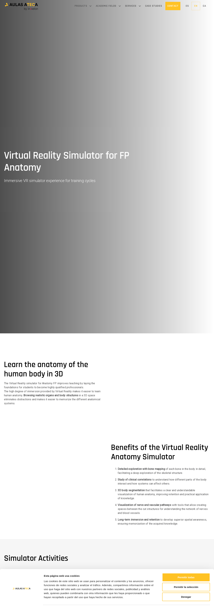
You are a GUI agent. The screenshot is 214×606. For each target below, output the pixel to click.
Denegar (186, 584)
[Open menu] (90, 6)
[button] (21, 6)
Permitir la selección (186, 575)
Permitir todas (186, 565)
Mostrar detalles (181, 599)
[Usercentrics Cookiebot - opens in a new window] (21, 599)
